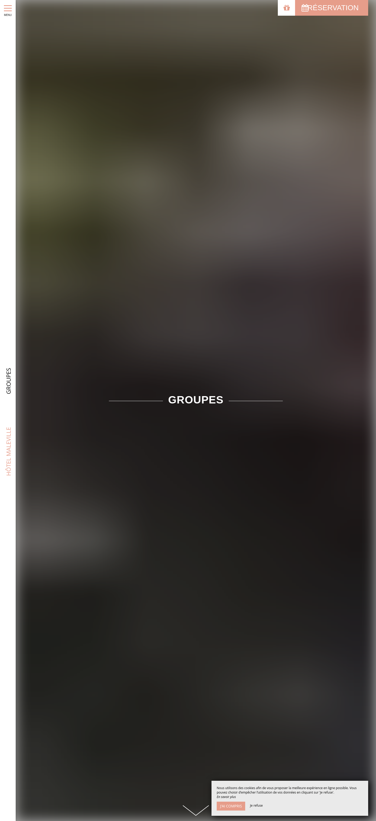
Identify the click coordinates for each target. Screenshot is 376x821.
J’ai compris (231, 805)
